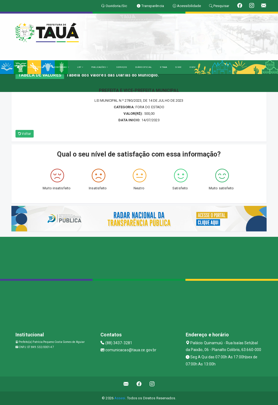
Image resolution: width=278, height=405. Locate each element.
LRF (80, 67)
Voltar (24, 134)
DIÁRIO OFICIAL (143, 67)
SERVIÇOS (121, 67)
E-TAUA (163, 67)
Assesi (119, 398)
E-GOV (192, 67)
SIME (178, 67)
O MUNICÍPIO (35, 67)
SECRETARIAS (60, 67)
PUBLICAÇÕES (99, 67)
